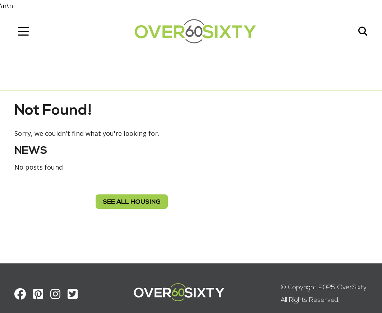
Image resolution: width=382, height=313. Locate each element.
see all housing (132, 202)
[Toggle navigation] (23, 31)
